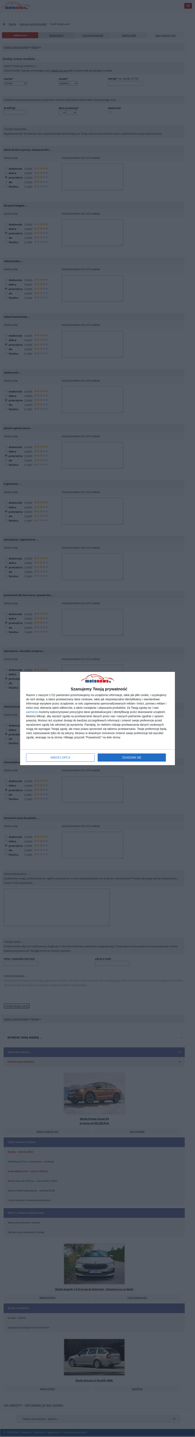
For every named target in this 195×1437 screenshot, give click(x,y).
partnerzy (32, 712)
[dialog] (97, 718)
